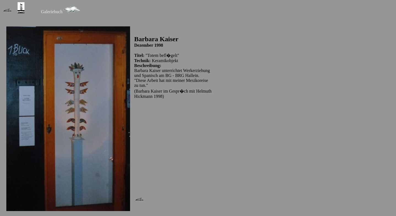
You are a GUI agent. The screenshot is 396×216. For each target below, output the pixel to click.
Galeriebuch (51, 11)
